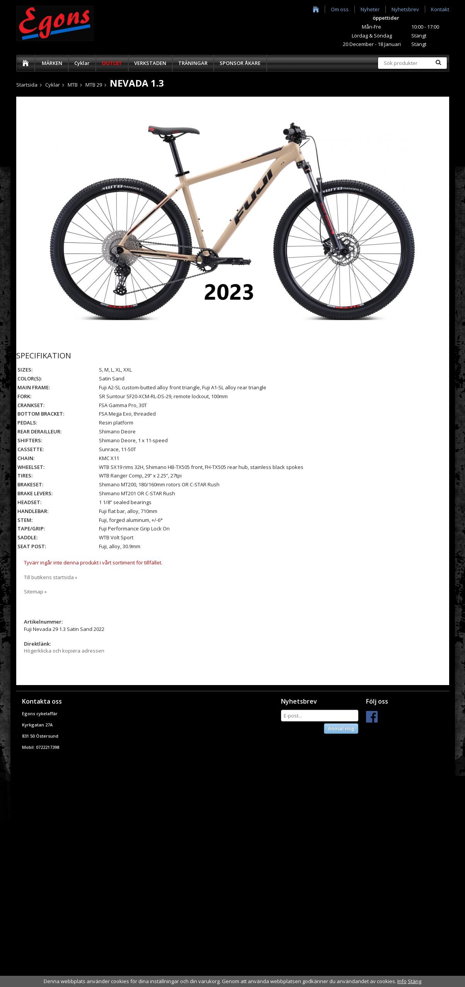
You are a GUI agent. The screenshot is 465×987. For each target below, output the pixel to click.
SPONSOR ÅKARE (240, 63)
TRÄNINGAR (193, 63)
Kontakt (440, 9)
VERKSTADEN (150, 63)
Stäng (414, 981)
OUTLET (112, 63)
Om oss (340, 9)
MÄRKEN (52, 63)
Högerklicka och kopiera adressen (64, 650)
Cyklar (82, 63)
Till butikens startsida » (50, 577)
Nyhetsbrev (405, 9)
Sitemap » (35, 591)
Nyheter (370, 9)
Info (402, 981)
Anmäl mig (341, 728)
